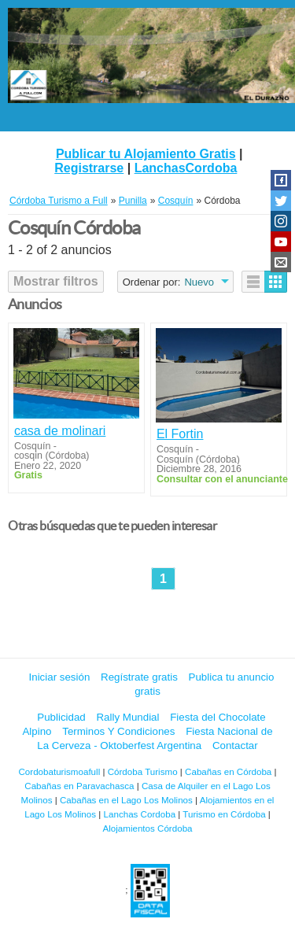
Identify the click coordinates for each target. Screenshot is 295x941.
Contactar (235, 745)
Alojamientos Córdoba (147, 828)
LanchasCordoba (186, 168)
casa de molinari (60, 430)
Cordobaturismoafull (59, 771)
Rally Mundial (127, 717)
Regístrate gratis (139, 677)
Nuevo (199, 282)
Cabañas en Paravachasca (79, 785)
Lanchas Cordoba (140, 814)
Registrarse (89, 168)
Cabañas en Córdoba (228, 771)
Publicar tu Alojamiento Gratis (146, 154)
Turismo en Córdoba (224, 814)
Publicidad (61, 717)
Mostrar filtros (55, 281)
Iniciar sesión (59, 677)
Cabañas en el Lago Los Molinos (126, 800)
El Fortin (180, 434)
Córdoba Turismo (143, 771)
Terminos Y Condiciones (118, 731)
